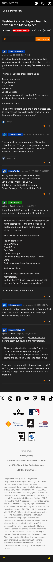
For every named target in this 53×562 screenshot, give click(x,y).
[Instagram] (10, 398)
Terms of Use (26, 451)
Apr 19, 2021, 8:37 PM (27, 206)
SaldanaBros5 (15, 134)
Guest (12, 206)
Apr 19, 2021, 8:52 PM (39, 305)
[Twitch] (35, 398)
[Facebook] (18, 398)
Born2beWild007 (16, 51)
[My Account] (49, 3)
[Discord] (43, 398)
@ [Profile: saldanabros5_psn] (12, 337)
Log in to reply (43, 39)
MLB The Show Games (27, 470)
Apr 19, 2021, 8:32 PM (40, 134)
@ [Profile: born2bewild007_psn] (13, 210)
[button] (3, 558)
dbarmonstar (14, 305)
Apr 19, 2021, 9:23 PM (27, 334)
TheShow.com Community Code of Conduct (26, 460)
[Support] (43, 3)
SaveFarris (14, 171)
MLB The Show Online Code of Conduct (26, 465)
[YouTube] (26, 398)
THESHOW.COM (10, 3)
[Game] (37, 3)
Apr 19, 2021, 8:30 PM (19, 55)
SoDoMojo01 (14, 202)
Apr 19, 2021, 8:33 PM (38, 171)
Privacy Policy (26, 455)
